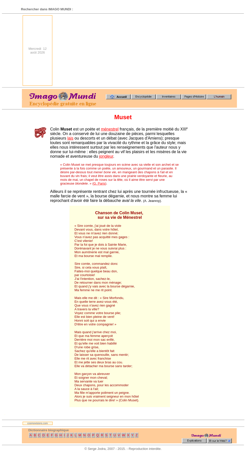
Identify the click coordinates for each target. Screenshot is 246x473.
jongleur (106, 156)
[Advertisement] (169, 50)
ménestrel (109, 129)
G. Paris (99, 183)
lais (70, 138)
